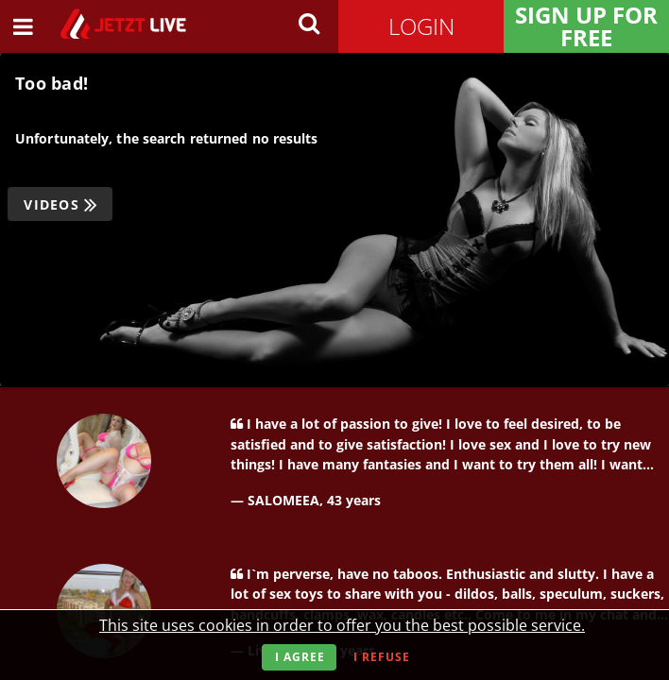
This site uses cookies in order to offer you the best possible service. (342, 625)
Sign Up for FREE (586, 26)
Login (421, 26)
